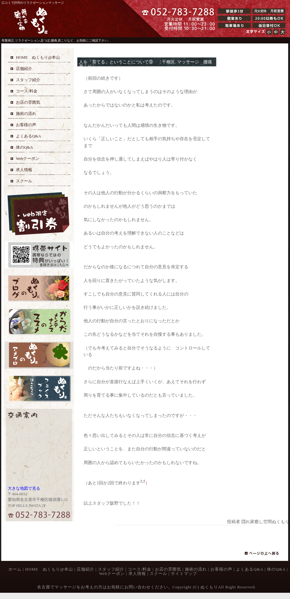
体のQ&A (276, 569)
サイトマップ (184, 573)
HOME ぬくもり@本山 (49, 569)
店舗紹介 (85, 569)
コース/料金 (139, 569)
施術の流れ (196, 569)
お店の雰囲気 (168, 569)
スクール (158, 573)
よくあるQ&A (249, 569)
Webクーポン (112, 573)
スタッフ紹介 (111, 569)
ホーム (15, 569)
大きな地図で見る (24, 488)
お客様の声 (221, 569)
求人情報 (137, 573)
